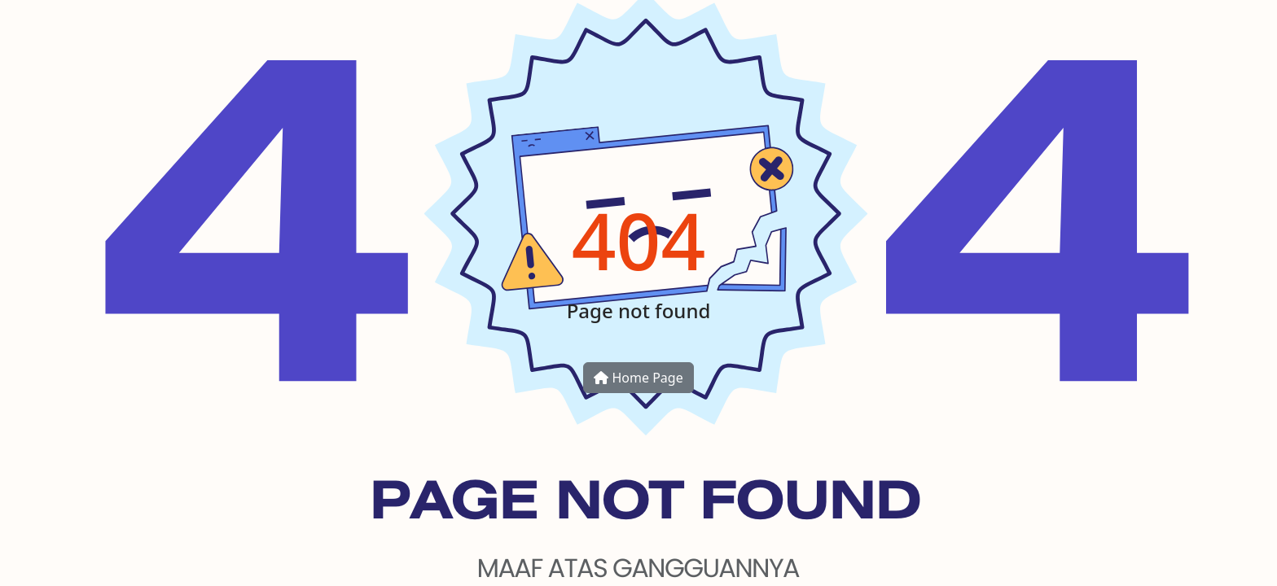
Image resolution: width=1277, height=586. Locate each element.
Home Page (638, 378)
